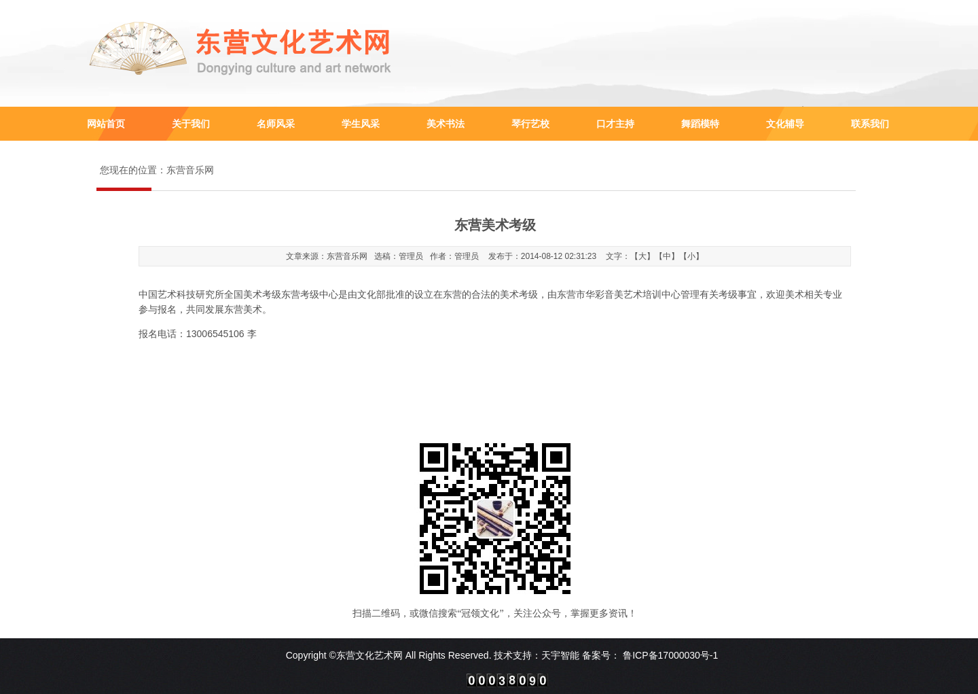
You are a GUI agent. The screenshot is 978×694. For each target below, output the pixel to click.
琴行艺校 (530, 123)
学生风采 (361, 123)
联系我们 (870, 123)
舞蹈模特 (700, 123)
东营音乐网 (190, 170)
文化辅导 (785, 123)
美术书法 (446, 123)
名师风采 (276, 123)
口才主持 (615, 123)
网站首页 (106, 123)
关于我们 (191, 123)
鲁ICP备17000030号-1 (669, 655)
